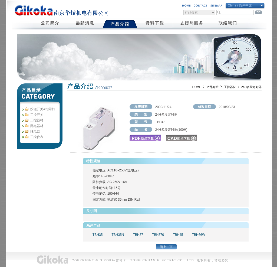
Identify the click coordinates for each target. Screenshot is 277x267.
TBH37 (138, 235)
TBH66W (198, 235)
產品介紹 (120, 24)
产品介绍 (213, 87)
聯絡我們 (227, 24)
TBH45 (178, 235)
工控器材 (230, 87)
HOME (196, 87)
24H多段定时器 (251, 87)
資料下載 (154, 24)
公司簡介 (50, 24)
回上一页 (166, 247)
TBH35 (98, 235)
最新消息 (85, 24)
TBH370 (158, 235)
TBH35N (117, 235)
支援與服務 (191, 24)
